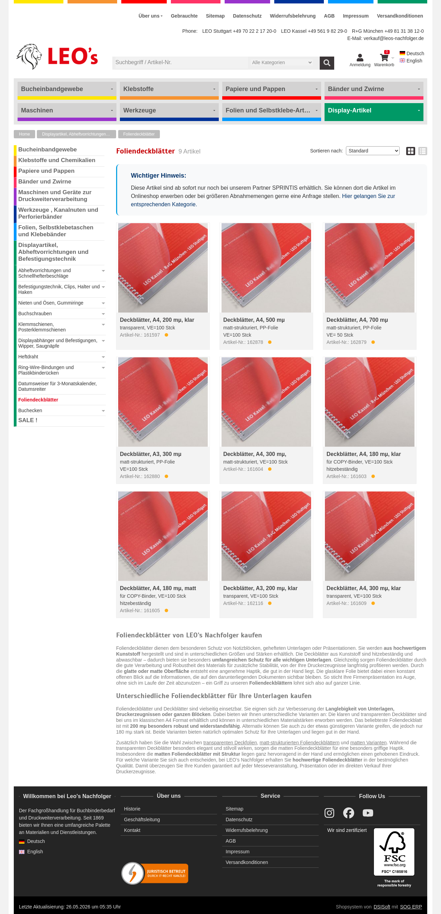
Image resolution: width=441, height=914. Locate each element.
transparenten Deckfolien (230, 742)
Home (24, 134)
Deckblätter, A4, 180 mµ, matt (158, 588)
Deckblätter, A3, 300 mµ (151, 454)
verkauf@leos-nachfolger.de (393, 38)
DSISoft (382, 907)
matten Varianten (368, 742)
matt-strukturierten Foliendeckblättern (300, 742)
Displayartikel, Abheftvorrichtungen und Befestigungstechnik (79, 134)
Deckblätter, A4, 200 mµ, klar (157, 320)
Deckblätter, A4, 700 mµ (357, 320)
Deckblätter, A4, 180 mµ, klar (364, 454)
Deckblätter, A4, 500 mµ (254, 320)
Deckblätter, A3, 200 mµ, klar (260, 588)
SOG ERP (411, 907)
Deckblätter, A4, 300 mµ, (254, 454)
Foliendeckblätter (139, 134)
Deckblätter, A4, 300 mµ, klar (364, 588)
